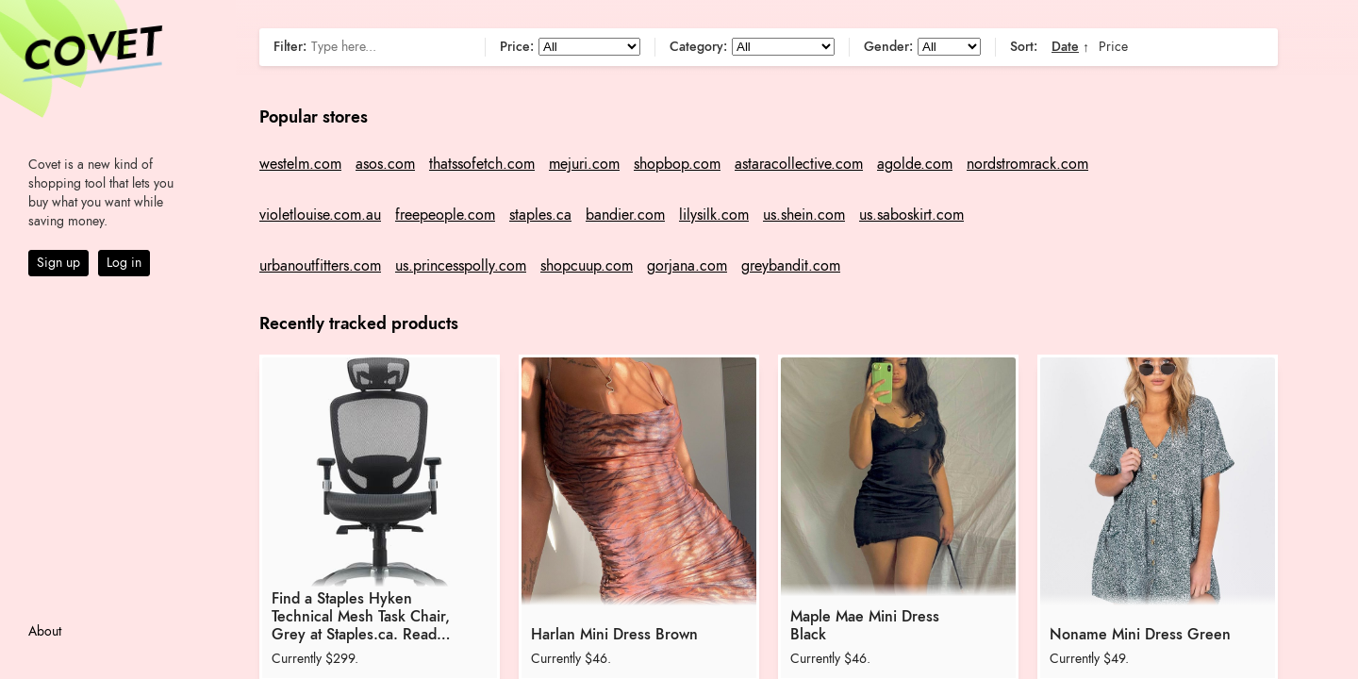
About (44, 631)
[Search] (388, 47)
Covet (90, 51)
